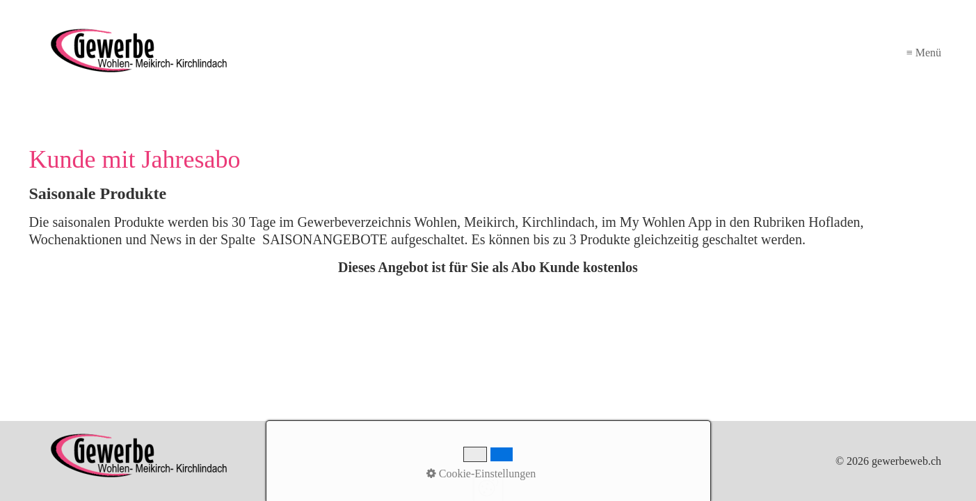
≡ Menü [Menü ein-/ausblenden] (923, 52)
